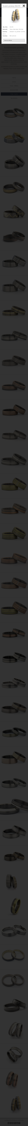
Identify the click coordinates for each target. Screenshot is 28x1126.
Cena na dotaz (8, 40)
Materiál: (5, 29)
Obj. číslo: (5, 27)
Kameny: (5, 31)
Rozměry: (5, 36)
